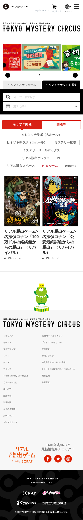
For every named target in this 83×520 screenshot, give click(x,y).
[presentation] (7, 75)
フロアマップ (9, 349)
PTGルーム (50, 165)
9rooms (70, 165)
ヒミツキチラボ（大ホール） (41, 134)
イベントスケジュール (21, 85)
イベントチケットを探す (61, 85)
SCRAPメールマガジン (52, 336)
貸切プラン (8, 416)
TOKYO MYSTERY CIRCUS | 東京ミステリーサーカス (41, 27)
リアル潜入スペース (21, 165)
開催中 (61, 124)
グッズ (6, 362)
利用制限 (7, 402)
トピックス (8, 336)
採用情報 (46, 349)
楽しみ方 (7, 389)
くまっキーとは (10, 382)
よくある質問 (9, 409)
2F (59, 158)
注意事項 (7, 396)
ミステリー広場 (65, 142)
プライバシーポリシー (52, 342)
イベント (7, 342)
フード (6, 356)
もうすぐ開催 (22, 124)
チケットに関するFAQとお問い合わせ (59, 369)
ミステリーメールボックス (41, 150)
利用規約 (46, 376)
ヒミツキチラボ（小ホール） (27, 142)
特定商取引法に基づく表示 (54, 362)
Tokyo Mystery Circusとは (15, 376)
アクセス (7, 369)
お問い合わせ (48, 356)
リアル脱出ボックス (36, 158)
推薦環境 (46, 382)
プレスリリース (10, 422)
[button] (39, 75)
